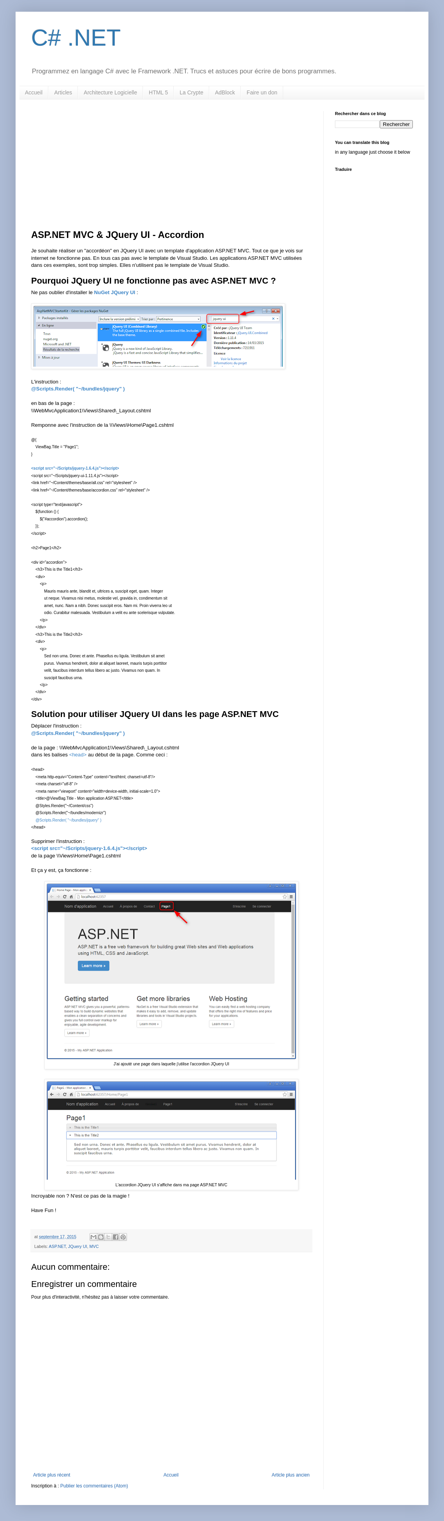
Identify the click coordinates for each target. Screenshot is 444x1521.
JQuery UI (77, 1246)
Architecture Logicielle (110, 92)
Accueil (33, 92)
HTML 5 (158, 92)
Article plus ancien (291, 1475)
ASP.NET (57, 1246)
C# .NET (76, 38)
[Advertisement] (171, 169)
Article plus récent (51, 1475)
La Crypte (191, 92)
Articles (63, 92)
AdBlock (225, 92)
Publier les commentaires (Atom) (94, 1486)
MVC (94, 1246)
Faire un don (262, 92)
